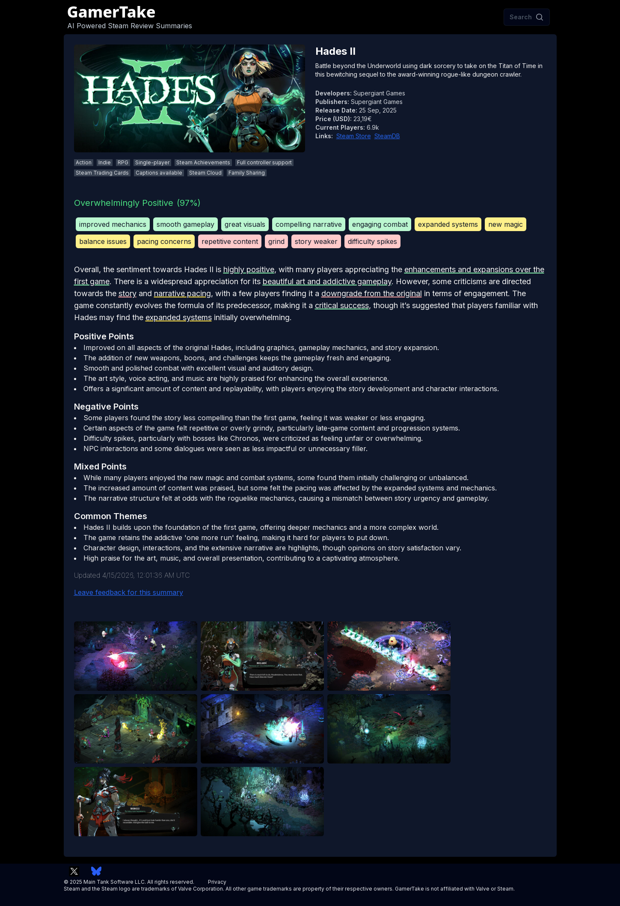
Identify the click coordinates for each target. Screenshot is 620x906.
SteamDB (387, 136)
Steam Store (353, 136)
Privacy (217, 882)
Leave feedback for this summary (128, 592)
